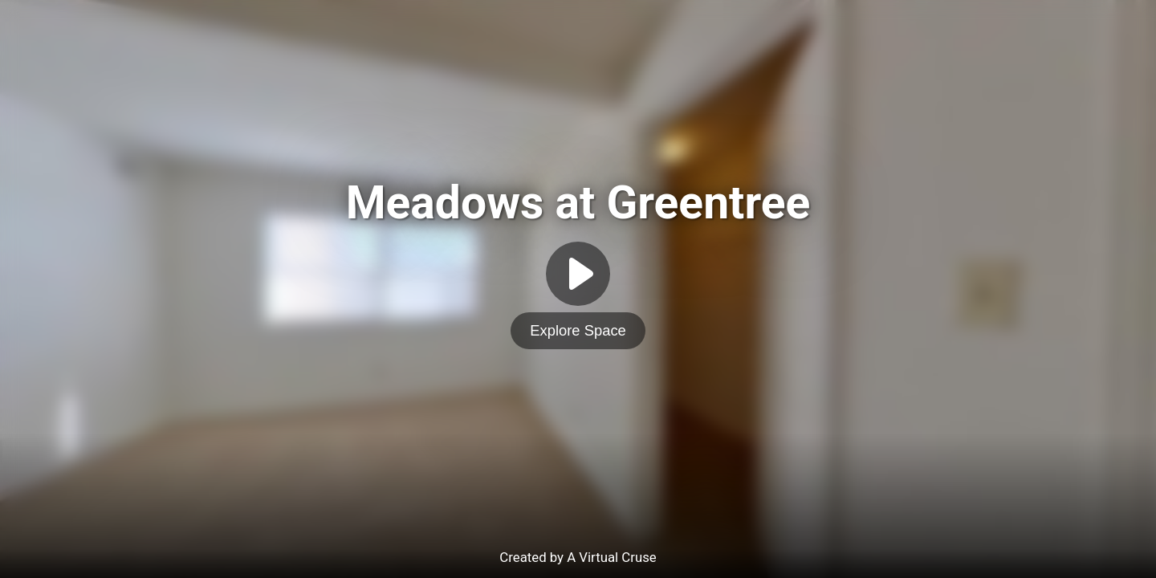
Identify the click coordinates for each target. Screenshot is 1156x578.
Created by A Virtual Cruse (577, 557)
